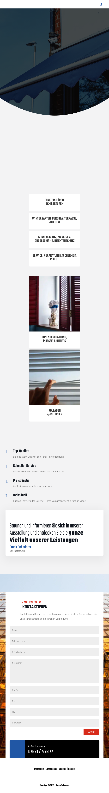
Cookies (63, 769)
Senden (91, 731)
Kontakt (71, 769)
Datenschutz (51, 769)
